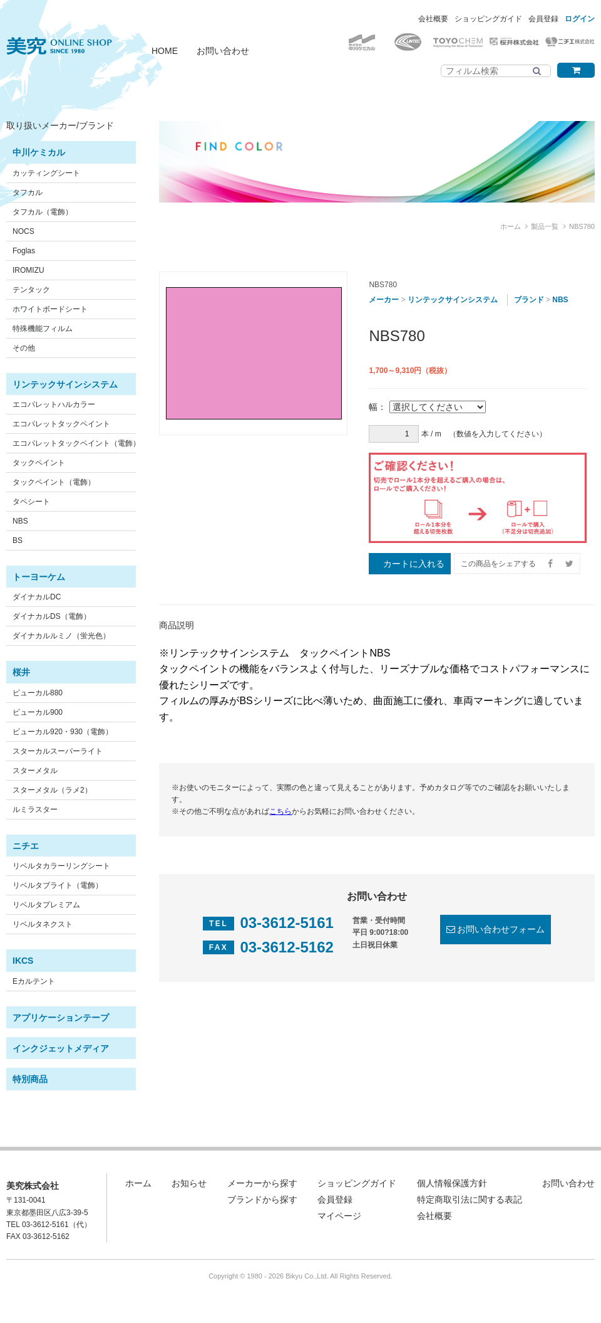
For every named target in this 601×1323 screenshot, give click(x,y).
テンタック (31, 289)
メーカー (384, 299)
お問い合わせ (223, 51)
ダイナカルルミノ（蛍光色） (61, 635)
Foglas (24, 250)
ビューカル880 (38, 692)
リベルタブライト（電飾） (58, 885)
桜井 (21, 672)
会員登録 (543, 18)
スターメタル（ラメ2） (52, 790)
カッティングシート (46, 173)
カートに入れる (413, 564)
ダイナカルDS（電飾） (52, 616)
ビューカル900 (38, 712)
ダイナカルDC (37, 597)
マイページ (339, 1216)
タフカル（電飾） (43, 212)
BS (18, 540)
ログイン (580, 18)
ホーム (510, 226)
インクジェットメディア (61, 1048)
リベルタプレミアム (46, 904)
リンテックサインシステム (65, 384)
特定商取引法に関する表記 (469, 1199)
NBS (20, 521)
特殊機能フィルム (43, 328)
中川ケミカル (39, 152)
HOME (165, 51)
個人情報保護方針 (452, 1183)
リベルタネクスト (43, 924)
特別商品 (30, 1079)
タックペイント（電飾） (54, 482)
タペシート (31, 501)
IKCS (23, 961)
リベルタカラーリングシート (61, 866)
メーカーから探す (262, 1183)
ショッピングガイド (488, 18)
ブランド (529, 299)
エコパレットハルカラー (54, 404)
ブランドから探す (262, 1199)
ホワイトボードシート (50, 309)
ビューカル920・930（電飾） (63, 731)
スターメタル (35, 770)
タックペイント (39, 462)
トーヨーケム (39, 577)
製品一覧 (544, 226)
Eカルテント (34, 981)
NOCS (23, 231)
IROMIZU (28, 270)
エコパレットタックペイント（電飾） (76, 443)
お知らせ (189, 1183)
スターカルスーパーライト (58, 751)
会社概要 (433, 18)
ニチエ (26, 846)
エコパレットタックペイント (61, 423)
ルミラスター (35, 809)
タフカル (28, 192)
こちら (280, 811)
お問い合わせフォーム (501, 929)
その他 (24, 348)
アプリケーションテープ (61, 1018)
